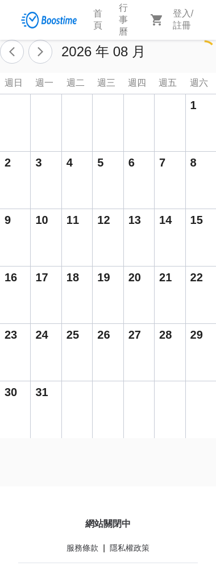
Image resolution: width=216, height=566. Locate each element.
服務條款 (82, 547)
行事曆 (123, 19)
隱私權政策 (129, 547)
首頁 (97, 19)
